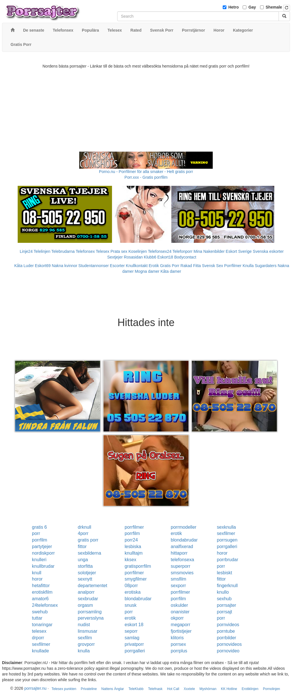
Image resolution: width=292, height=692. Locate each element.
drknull (84, 527)
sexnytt (85, 579)
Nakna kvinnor (64, 265)
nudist (84, 624)
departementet (92, 585)
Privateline (89, 689)
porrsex (178, 644)
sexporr (178, 585)
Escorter (117, 265)
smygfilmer (136, 579)
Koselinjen (137, 251)
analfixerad (182, 546)
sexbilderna (89, 553)
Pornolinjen (271, 689)
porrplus (179, 650)
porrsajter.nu (35, 688)
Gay (252, 7)
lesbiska (133, 546)
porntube (226, 631)
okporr (177, 618)
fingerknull (227, 585)
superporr (180, 566)
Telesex (102, 251)
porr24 (131, 540)
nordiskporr (43, 553)
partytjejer (42, 546)
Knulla (248, 265)
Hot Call (173, 689)
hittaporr (179, 553)
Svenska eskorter (268, 251)
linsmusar (87, 631)
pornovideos (229, 644)
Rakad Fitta (191, 265)
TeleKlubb (136, 689)
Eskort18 (165, 257)
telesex (39, 631)
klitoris (177, 637)
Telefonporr (182, 251)
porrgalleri (227, 546)
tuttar (37, 618)
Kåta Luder (24, 265)
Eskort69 (42, 265)
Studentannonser (93, 265)
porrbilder (226, 637)
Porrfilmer (233, 265)
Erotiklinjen (250, 689)
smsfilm (178, 579)
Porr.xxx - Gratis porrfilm (146, 177)
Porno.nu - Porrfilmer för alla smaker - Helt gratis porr (146, 171)
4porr (83, 533)
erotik (176, 533)
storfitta (85, 566)
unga (83, 559)
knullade (40, 650)
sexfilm (85, 637)
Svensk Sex (212, 265)
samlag (132, 637)
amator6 (40, 598)
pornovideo (228, 650)
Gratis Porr (169, 265)
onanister (180, 611)
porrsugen (227, 540)
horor (222, 553)
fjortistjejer (181, 631)
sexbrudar (88, 598)
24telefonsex (45, 605)
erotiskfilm (42, 592)
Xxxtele (189, 689)
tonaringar (42, 624)
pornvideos (228, 624)
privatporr (134, 644)
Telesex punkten (64, 689)
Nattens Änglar (112, 689)
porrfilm (132, 533)
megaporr (180, 624)
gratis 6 (39, 527)
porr (36, 533)
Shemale (274, 7)
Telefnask (155, 689)
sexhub (224, 598)
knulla (84, 650)
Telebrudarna (63, 251)
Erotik (154, 265)
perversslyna (91, 618)
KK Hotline (229, 689)
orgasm (85, 605)
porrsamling (90, 611)
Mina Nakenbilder (209, 251)
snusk (131, 605)
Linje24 (26, 251)
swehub (40, 611)
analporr (86, 592)
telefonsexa (182, 559)
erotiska (133, 592)
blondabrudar (184, 540)
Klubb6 (150, 257)
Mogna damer (147, 271)
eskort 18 (134, 624)
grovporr (86, 644)
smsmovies (182, 572)
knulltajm (134, 553)
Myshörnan (208, 689)
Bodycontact (185, 257)
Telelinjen (42, 251)
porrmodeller (183, 527)
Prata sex (118, 251)
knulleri (39, 559)
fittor (82, 546)
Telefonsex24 (160, 251)
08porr (131, 585)
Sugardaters (265, 265)
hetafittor (41, 585)
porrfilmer (134, 527)
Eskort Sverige (239, 251)
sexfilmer (226, 533)
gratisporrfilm (138, 566)
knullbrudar (43, 566)
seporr (131, 631)
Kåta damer (171, 271)
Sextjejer (115, 257)
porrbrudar (227, 559)
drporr (38, 637)
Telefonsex (85, 251)
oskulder (179, 605)
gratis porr (88, 540)
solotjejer (87, 572)
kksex (130, 559)
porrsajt (224, 611)
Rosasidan (133, 257)
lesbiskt (224, 572)
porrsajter (226, 605)
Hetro (233, 7)
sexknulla (226, 527)
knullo (223, 592)
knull (36, 572)
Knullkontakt (136, 265)
